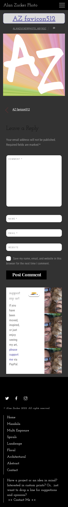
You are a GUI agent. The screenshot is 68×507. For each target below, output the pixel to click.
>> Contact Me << (22, 500)
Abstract (13, 463)
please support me (13, 354)
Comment (15, 159)
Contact (12, 470)
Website (13, 247)
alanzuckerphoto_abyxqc (29, 28)
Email (13, 233)
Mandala (13, 424)
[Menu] (62, 5)
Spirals (12, 437)
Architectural (16, 457)
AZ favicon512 (34, 19)
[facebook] (16, 398)
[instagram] (25, 398)
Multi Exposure (18, 430)
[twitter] (7, 398)
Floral (11, 450)
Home (11, 417)
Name (12, 218)
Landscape (14, 443)
